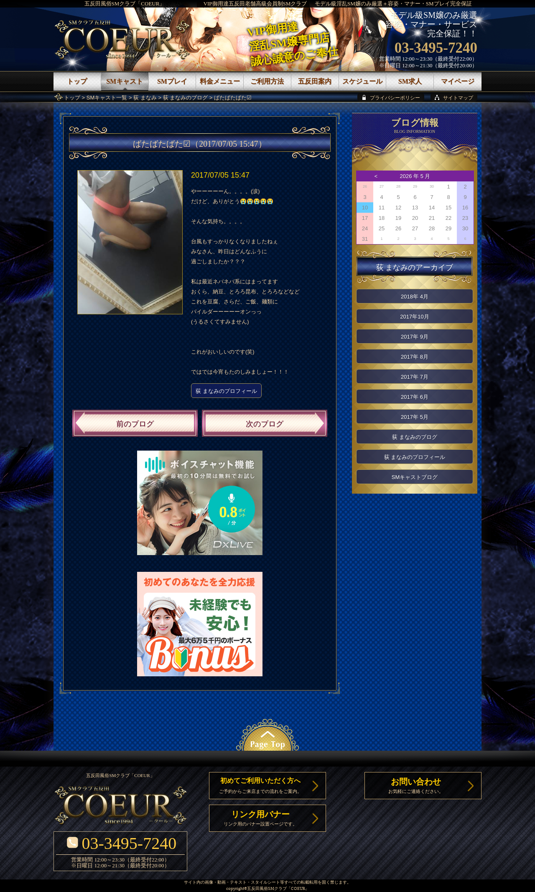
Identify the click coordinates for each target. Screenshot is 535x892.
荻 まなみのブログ (185, 97)
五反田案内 (314, 81)
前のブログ (135, 424)
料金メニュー (220, 81)
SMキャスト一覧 (107, 97)
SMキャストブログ (415, 477)
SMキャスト (124, 81)
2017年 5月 (414, 417)
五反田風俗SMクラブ (267, 889)
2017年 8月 (414, 357)
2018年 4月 (414, 296)
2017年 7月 (414, 377)
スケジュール (362, 81)
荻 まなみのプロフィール (226, 391)
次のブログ (264, 424)
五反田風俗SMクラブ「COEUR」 (124, 3)
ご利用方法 (267, 81)
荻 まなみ (145, 97)
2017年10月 (414, 316)
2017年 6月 (414, 397)
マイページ (457, 81)
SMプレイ (172, 81)
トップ (72, 97)
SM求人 (410, 81)
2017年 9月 (414, 337)
